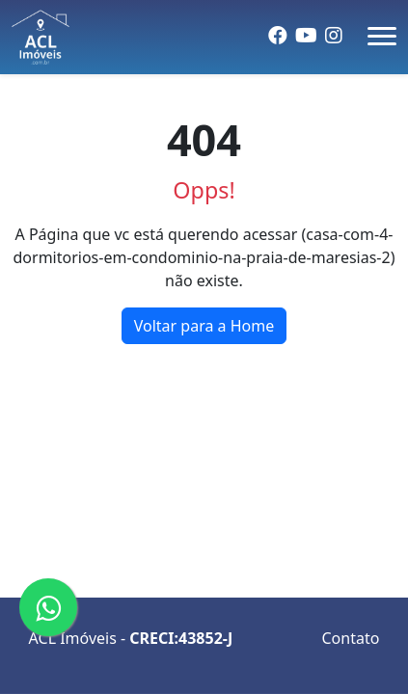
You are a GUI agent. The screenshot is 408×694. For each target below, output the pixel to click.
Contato (351, 638)
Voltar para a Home (204, 325)
